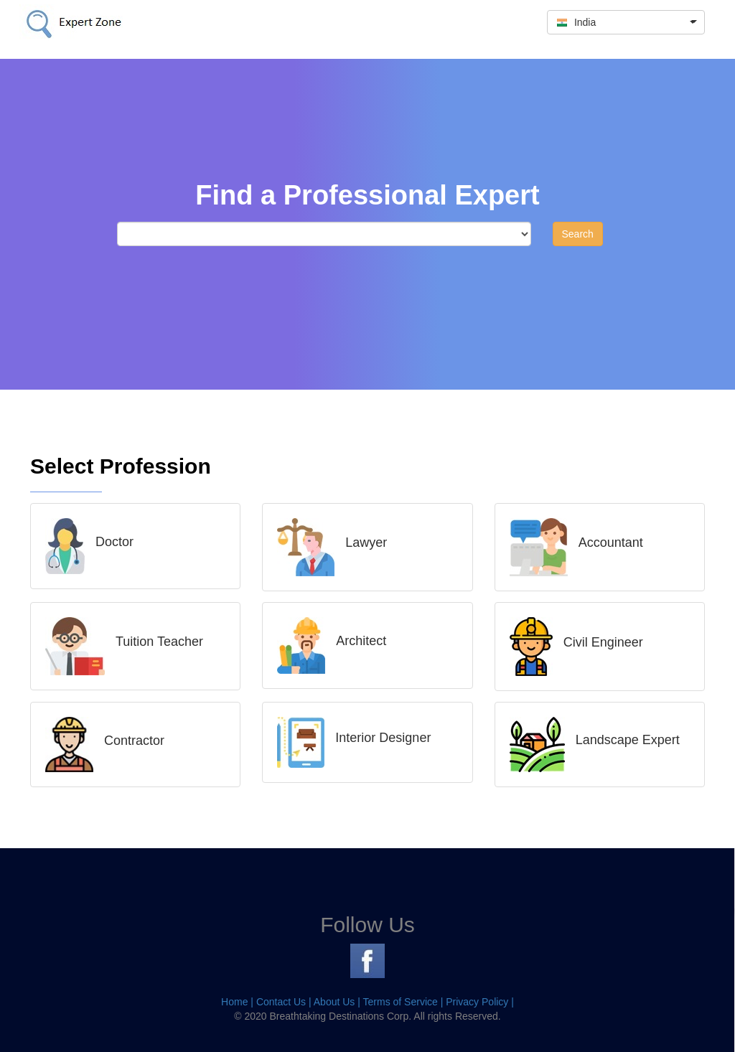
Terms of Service (400, 1002)
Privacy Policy (477, 1002)
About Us (334, 1002)
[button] (626, 22)
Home (234, 1002)
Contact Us (281, 1002)
